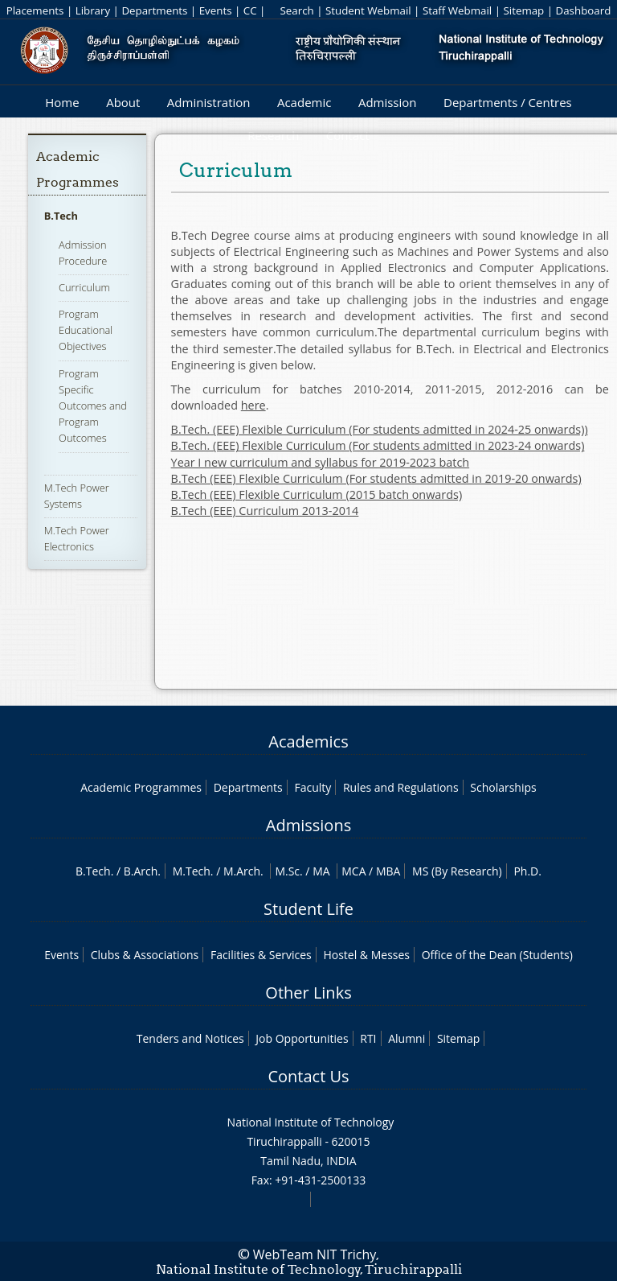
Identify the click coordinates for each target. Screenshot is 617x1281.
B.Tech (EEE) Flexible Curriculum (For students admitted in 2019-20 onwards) (376, 478)
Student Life (308, 909)
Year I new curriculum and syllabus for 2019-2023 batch (320, 462)
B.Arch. (142, 871)
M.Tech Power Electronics (76, 538)
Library (93, 10)
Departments (154, 10)
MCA (353, 871)
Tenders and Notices (190, 1038)
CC (250, 10)
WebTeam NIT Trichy (315, 1254)
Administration (209, 102)
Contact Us (308, 1076)
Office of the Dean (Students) (497, 954)
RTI (368, 1038)
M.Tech (191, 871)
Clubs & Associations (145, 954)
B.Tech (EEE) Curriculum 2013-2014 (265, 510)
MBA (388, 871)
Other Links (308, 992)
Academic (304, 102)
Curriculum (84, 287)
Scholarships (503, 787)
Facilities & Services (261, 954)
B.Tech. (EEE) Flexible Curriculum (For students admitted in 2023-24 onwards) (378, 445)
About (123, 102)
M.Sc (287, 871)
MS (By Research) (457, 871)
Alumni (406, 1038)
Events (215, 10)
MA (321, 871)
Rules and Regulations (401, 787)
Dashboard (583, 10)
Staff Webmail (457, 10)
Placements (35, 10)
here (253, 405)
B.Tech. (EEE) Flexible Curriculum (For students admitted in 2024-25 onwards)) (379, 429)
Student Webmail (368, 10)
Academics (308, 741)
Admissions (308, 825)
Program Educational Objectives (85, 330)
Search (296, 10)
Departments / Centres (507, 102)
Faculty (312, 787)
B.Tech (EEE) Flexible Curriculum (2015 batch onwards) (317, 494)
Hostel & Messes (366, 954)
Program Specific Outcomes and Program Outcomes (93, 406)
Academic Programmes (141, 787)
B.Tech (61, 215)
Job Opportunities (301, 1038)
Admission (387, 102)
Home (62, 102)
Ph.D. (527, 871)
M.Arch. (243, 871)
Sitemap (523, 10)
